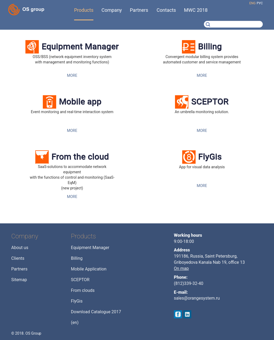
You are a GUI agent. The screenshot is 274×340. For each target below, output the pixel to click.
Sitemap (19, 279)
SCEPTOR (210, 101)
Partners (19, 269)
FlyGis (210, 156)
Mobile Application (88, 269)
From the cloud (80, 156)
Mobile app (80, 101)
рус (260, 3)
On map (181, 268)
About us (19, 247)
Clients (17, 258)
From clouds (83, 290)
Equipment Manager (80, 46)
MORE (72, 75)
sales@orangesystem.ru (197, 298)
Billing (210, 46)
